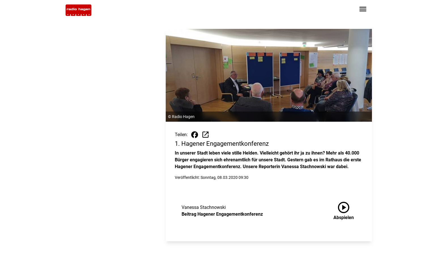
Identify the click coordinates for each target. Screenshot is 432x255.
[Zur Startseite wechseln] (78, 10)
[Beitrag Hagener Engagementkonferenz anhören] (348, 211)
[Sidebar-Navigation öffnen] (362, 10)
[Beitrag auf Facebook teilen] (194, 134)
